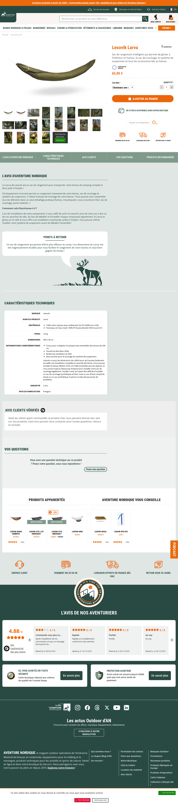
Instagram (77, 707)
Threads (97, 707)
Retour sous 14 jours (163, 140)
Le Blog (59, 707)
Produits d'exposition (161, 772)
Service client (20, 573)
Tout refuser (82, 800)
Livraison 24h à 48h (143, 140)
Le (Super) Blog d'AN (101, 756)
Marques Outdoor (159, 751)
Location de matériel (131, 769)
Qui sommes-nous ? (101, 751)
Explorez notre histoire (61, 767)
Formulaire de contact (132, 751)
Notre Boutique (129, 760)
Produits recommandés (160, 157)
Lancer (145, 19)
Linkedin (126, 707)
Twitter (107, 707)
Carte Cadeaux (157, 777)
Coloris (116, 83)
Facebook (87, 707)
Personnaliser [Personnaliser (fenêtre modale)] (100, 800)
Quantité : (169, 82)
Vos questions (124, 157)
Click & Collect (128, 765)
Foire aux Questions (131, 756)
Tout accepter (167, 793)
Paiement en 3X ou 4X (122, 140)
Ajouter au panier (145, 99)
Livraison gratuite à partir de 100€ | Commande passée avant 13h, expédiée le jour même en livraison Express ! (89, 2)
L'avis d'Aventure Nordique (18, 157)
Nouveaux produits (160, 760)
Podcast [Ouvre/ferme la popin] (174, 549)
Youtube (116, 707)
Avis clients (126, 774)
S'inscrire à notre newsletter (89, 733)
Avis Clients (89, 157)
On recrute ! (97, 760)
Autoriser (60, 140)
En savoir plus (71, 675)
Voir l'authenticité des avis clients (18, 648)
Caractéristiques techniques (53, 157)
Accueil (5, 34)
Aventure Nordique (19, 753)
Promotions (156, 756)
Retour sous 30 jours (158, 573)
